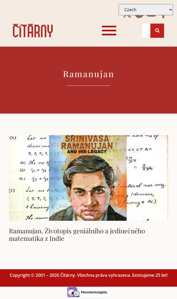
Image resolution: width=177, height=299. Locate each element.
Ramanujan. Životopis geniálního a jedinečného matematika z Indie (77, 234)
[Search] (146, 31)
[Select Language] (146, 9)
